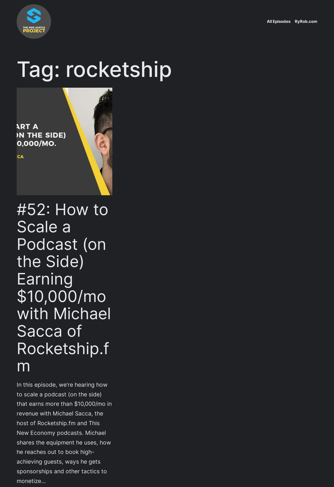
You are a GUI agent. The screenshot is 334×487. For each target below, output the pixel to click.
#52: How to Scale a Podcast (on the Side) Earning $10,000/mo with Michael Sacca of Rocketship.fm (64, 288)
